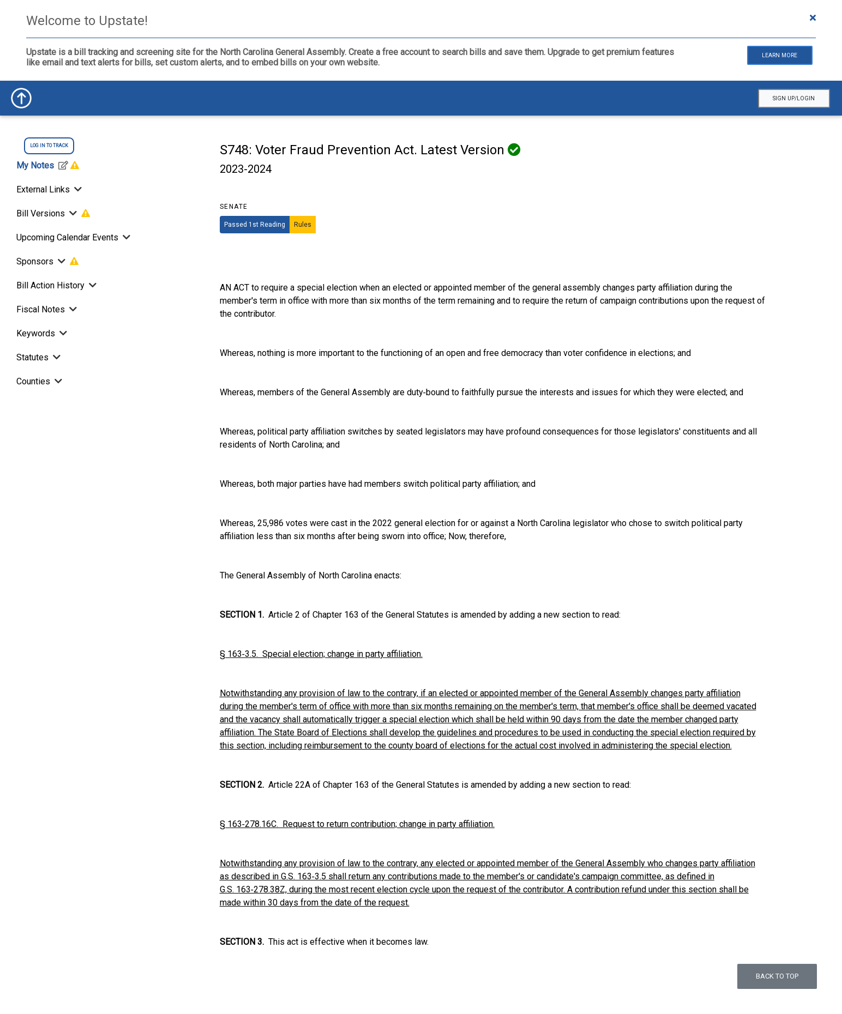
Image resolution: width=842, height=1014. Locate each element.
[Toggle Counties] (57, 381)
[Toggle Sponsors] (62, 261)
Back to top (777, 976)
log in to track (49, 145)
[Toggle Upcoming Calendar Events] (125, 237)
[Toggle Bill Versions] (73, 213)
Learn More (779, 55)
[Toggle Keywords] (62, 333)
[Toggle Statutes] (56, 357)
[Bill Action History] (92, 285)
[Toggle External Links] (77, 189)
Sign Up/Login (794, 98)
